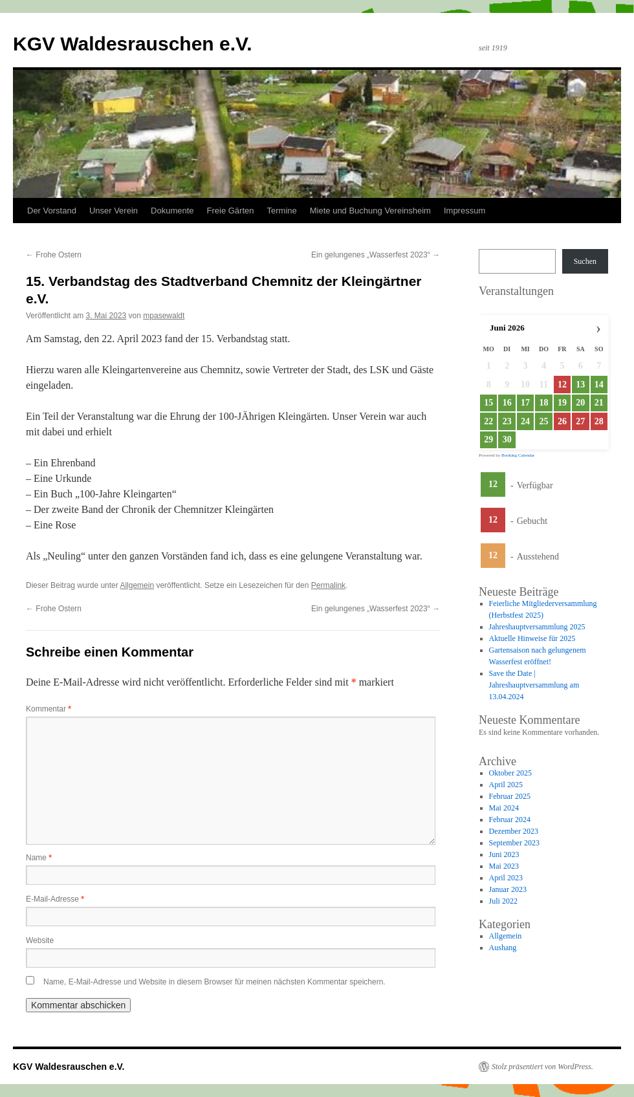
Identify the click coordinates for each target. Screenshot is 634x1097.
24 (525, 421)
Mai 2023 (504, 866)
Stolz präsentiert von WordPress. (542, 1066)
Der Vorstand (51, 210)
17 (525, 402)
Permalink (328, 585)
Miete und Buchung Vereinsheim (370, 210)
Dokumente (172, 210)
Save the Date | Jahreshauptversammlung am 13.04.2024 (534, 685)
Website (40, 940)
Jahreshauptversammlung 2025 (537, 626)
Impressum (464, 210)
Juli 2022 (503, 901)
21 (599, 402)
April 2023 (506, 877)
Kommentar (48, 708)
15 (488, 402)
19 (562, 402)
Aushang (503, 947)
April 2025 (506, 784)
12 (492, 484)
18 (543, 402)
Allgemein (137, 585)
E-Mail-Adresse (55, 899)
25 (543, 421)
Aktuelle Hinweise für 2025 (532, 638)
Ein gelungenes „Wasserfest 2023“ (375, 254)
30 (507, 439)
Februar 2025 (509, 796)
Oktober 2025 (510, 772)
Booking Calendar (517, 455)
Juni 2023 (504, 854)
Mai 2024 (504, 807)
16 (507, 402)
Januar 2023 (508, 889)
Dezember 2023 (513, 831)
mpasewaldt (163, 315)
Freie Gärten (230, 210)
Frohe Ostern (54, 254)
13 (580, 384)
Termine (282, 210)
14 (599, 384)
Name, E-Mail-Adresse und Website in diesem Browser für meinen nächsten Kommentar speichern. (214, 981)
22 (488, 421)
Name (39, 857)
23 (507, 421)
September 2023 (514, 842)
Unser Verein (113, 210)
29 (488, 439)
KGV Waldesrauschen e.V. (132, 43)
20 (580, 402)
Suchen (585, 261)
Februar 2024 (509, 819)
